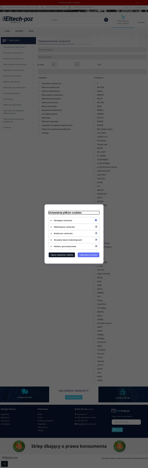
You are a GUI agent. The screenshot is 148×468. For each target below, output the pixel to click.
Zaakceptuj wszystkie (90, 255)
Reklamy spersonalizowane (64, 246)
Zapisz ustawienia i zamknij (60, 255)
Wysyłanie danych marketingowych (67, 240)
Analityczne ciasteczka (62, 233)
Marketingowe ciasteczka (63, 227)
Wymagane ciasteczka (62, 220)
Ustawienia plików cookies (63, 212)
